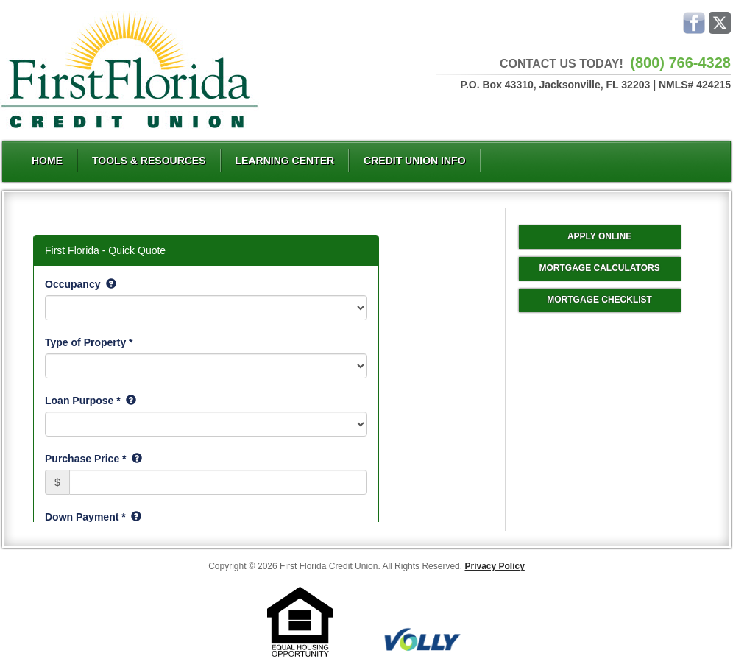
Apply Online (599, 236)
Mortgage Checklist (599, 300)
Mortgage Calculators (599, 268)
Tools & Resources (149, 160)
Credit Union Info (414, 160)
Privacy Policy (494, 566)
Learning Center (285, 160)
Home (47, 160)
